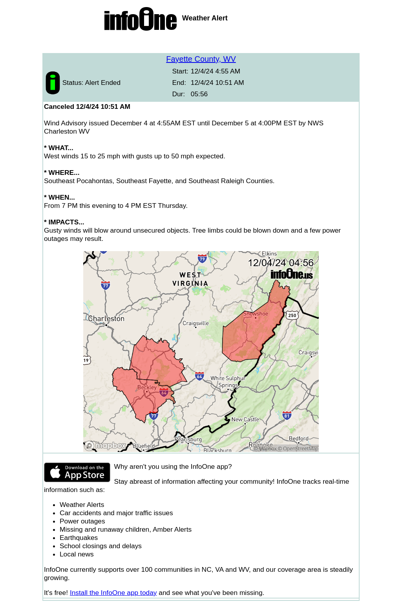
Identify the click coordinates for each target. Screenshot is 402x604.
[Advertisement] (201, 43)
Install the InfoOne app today (113, 593)
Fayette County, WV (201, 59)
